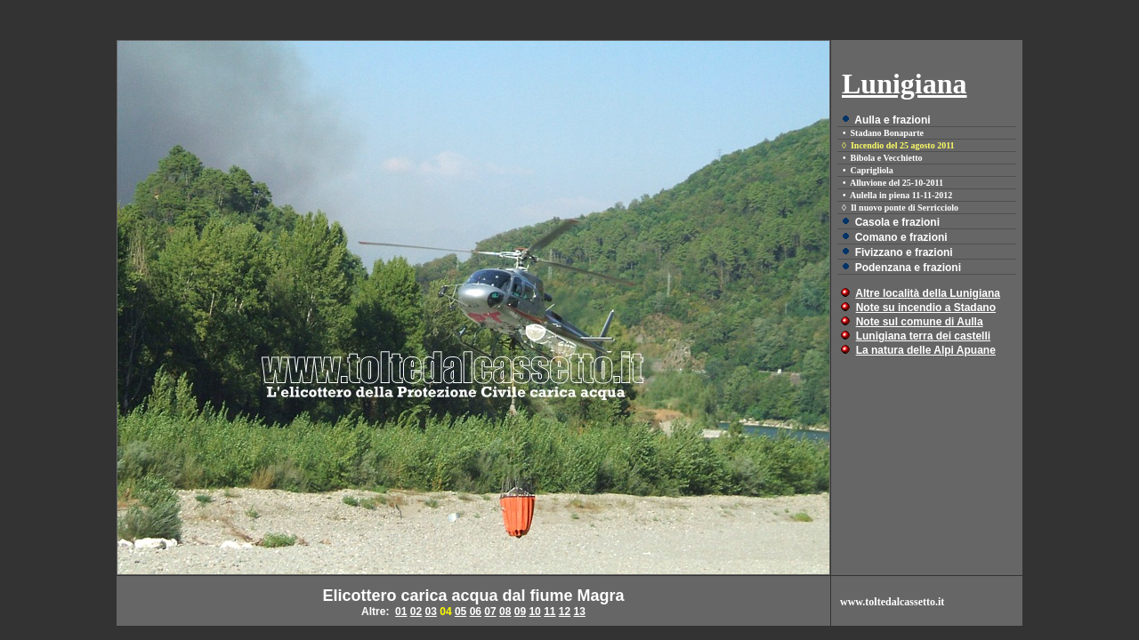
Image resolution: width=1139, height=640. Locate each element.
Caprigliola (872, 170)
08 (505, 611)
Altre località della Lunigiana (927, 293)
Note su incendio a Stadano (926, 307)
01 (401, 611)
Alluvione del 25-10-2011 (896, 183)
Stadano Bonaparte (888, 133)
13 (580, 611)
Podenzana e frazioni (908, 267)
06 (475, 611)
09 (520, 611)
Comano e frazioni (901, 237)
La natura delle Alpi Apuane (926, 350)
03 (431, 611)
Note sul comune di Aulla (919, 322)
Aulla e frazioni (892, 120)
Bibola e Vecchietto (887, 158)
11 (549, 611)
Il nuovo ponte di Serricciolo (904, 207)
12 (564, 611)
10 (534, 611)
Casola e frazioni (897, 222)
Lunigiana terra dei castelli (923, 336)
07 (490, 611)
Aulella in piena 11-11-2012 (901, 195)
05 (460, 611)
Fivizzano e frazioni (904, 252)
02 (416, 611)
